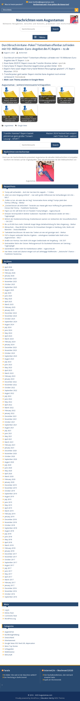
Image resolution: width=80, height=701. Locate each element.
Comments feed (11, 616)
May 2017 (8, 574)
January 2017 (9, 585)
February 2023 (10, 376)
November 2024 (11, 316)
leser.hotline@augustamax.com (41, 2)
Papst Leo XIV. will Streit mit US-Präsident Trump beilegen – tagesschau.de (32, 211)
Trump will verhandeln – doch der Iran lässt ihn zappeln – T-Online (29, 192)
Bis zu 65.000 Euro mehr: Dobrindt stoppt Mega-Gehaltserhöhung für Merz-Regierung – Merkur (40, 224)
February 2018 (10, 548)
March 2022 (9, 408)
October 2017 (10, 559)
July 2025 (8, 293)
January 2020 (9, 482)
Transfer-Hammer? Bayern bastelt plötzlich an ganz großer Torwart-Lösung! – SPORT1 (18, 136)
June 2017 (8, 571)
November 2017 (11, 557)
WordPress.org (10, 619)
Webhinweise (9, 652)
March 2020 (9, 476)
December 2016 (11, 588)
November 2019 (11, 488)
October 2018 (10, 525)
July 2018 (8, 534)
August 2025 (9, 290)
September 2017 (11, 562)
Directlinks (7, 10)
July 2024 (8, 327)
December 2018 (11, 519)
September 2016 (11, 597)
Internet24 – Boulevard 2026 (58, 670)
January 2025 (9, 310)
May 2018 (8, 539)
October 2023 (10, 353)
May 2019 (8, 505)
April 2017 (8, 577)
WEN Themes (59, 698)
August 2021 (9, 428)
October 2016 (10, 594)
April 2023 (8, 370)
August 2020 (9, 462)
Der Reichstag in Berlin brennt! (15, 677)
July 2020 (8, 465)
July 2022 (8, 396)
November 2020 (11, 453)
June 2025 (8, 296)
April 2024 (8, 336)
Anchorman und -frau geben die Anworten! (51, 4)
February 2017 (10, 582)
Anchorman (23, 53)
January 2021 (9, 448)
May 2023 (8, 367)
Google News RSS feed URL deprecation (20, 643)
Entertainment (10, 640)
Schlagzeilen (9, 649)
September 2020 (11, 459)
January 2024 (9, 344)
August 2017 (9, 565)
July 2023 (8, 362)
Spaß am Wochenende (52, 680)
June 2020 (8, 468)
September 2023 (11, 356)
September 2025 (11, 287)
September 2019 (11, 494)
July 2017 (8, 568)
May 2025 (8, 299)
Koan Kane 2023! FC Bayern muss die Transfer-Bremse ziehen (30, 63)
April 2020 (8, 473)
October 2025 (10, 284)
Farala (7, 670)
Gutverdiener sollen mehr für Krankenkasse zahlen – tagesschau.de (30, 249)
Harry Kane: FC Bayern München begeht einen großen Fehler (30, 66)
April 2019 (8, 508)
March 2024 (9, 339)
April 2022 (8, 405)
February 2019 (10, 514)
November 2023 (11, 350)
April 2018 (8, 542)
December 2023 (11, 347)
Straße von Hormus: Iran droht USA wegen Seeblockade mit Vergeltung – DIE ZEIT (35, 240)
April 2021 (8, 439)
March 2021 (9, 442)
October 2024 (10, 319)
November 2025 (11, 281)
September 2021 (11, 425)
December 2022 (11, 382)
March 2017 (9, 580)
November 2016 (11, 591)
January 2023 (9, 379)
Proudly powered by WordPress (27, 698)
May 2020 (8, 471)
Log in (7, 610)
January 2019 (9, 516)
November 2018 (11, 522)
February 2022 (10, 410)
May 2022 (8, 402)
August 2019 (9, 496)
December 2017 (11, 554)
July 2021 (8, 430)
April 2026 (8, 267)
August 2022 (9, 393)
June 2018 (8, 537)
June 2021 (8, 433)
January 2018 (9, 551)
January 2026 (9, 276)
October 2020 (10, 456)
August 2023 (9, 359)
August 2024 (9, 324)
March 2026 (9, 270)
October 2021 (10, 422)
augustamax (9, 125)
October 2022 (10, 387)
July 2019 (8, 499)
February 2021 (10, 445)
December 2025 (11, 279)
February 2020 (10, 479)
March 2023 (9, 373)
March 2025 (9, 304)
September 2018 (11, 528)
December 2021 (11, 416)
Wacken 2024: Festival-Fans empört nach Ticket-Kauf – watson (61, 134)
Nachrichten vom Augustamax (40, 20)
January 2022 (9, 413)
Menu (39, 37)
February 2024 (10, 342)
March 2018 (9, 545)
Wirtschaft (8, 655)
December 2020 (11, 451)
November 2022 (11, 385)
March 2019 (9, 511)
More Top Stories (11, 646)
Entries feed (9, 613)
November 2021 (11, 419)
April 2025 (8, 301)
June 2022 (8, 399)
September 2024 (11, 322)
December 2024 (11, 313)
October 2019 (10, 491)
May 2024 (8, 333)
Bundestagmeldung (12, 635)
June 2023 (8, 365)
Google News (22, 125)
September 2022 (11, 390)
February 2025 (10, 307)
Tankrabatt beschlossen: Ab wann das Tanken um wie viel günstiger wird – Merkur (35, 232)
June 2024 (8, 330)
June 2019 (8, 502)
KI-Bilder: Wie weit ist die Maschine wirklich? (20, 675)
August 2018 (9, 531)
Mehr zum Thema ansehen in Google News (24, 79)
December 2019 (11, 485)
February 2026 (10, 273)
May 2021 (8, 436)
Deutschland (9, 637)
